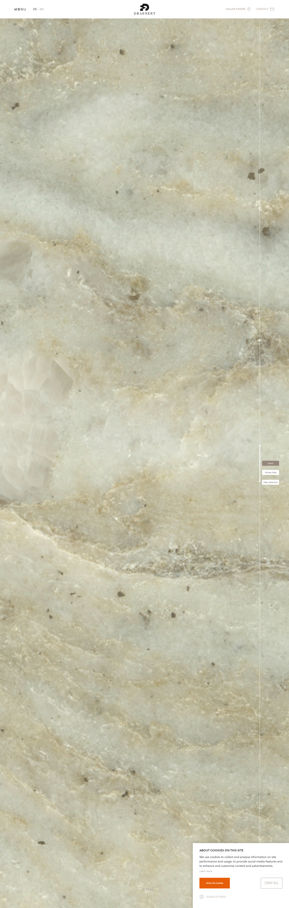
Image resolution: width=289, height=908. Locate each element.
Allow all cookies (214, 883)
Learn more (205, 871)
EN (41, 9)
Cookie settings (216, 897)
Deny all (271, 883)
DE (35, 9)
